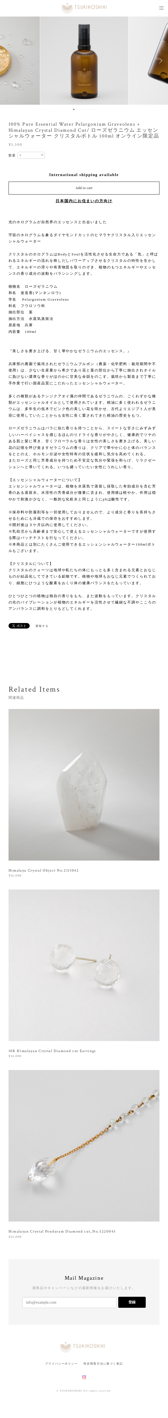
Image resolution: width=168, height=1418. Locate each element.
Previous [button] (8, 60)
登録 (132, 1302)
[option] (84, 61)
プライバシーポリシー (61, 1363)
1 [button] (73, 109)
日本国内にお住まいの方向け (84, 201)
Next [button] (160, 60)
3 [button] (80, 109)
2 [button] (77, 109)
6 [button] (91, 109)
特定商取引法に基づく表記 (103, 1363)
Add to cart (84, 188)
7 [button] (95, 109)
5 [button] (88, 109)
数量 (12, 155)
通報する (42, 625)
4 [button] (84, 109)
